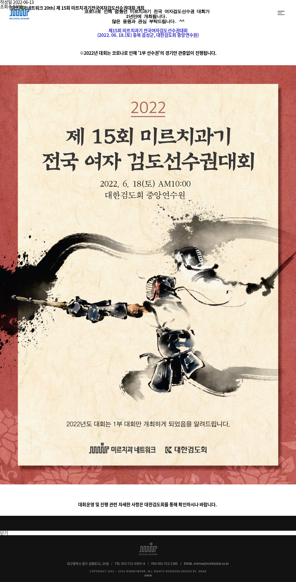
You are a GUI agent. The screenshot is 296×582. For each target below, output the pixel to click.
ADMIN (148, 573)
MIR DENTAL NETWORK (19, 12)
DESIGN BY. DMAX (193, 569)
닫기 (4, 530)
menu (281, 13)
